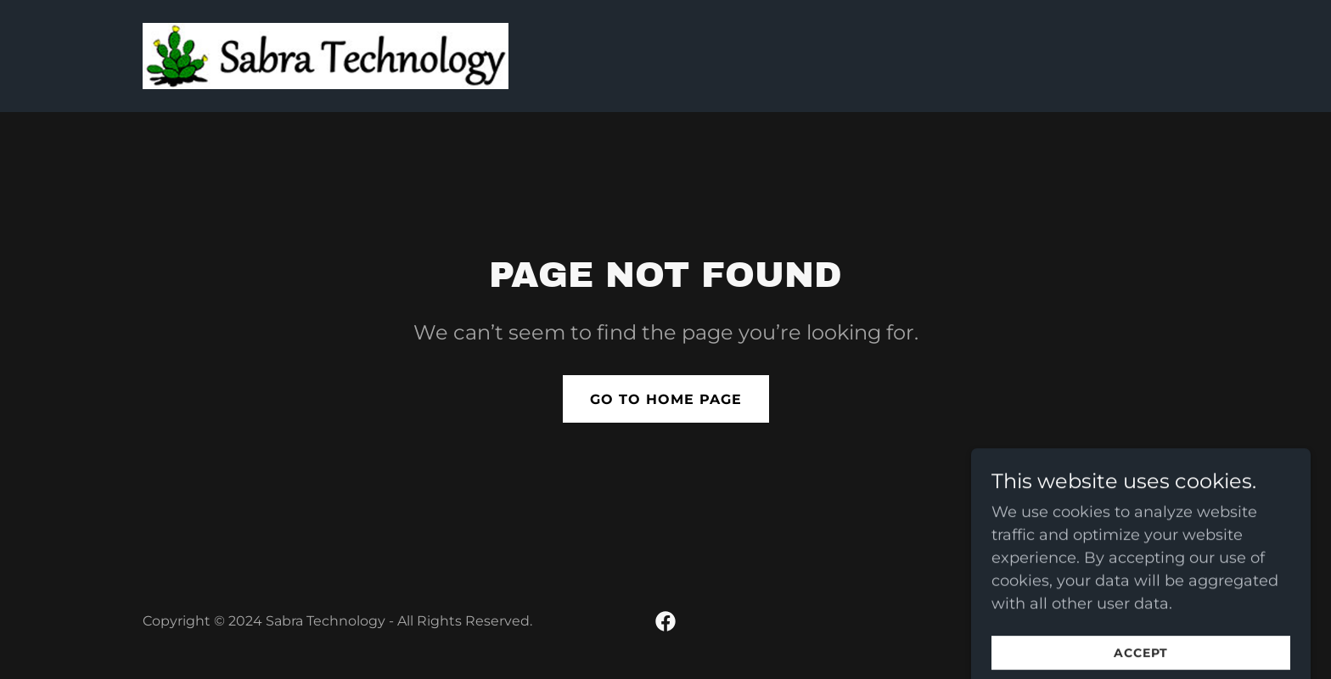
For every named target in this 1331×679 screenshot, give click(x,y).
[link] (325, 55)
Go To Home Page (666, 399)
